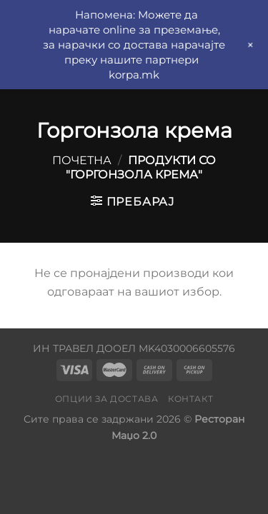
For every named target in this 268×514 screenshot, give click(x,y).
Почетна (81, 160)
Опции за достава (107, 398)
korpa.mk (134, 74)
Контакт (190, 398)
